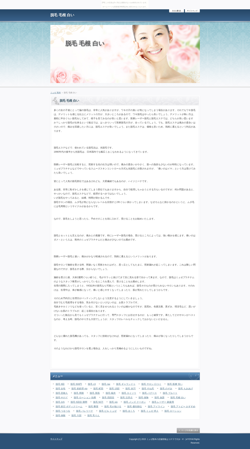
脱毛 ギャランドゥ (125, 384)
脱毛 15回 (114, 388)
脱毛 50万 (98, 402)
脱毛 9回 (60, 384)
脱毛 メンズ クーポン (135, 402)
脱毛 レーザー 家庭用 (163, 402)
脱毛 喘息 (111, 393)
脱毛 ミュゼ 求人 (149, 411)
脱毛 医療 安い (175, 384)
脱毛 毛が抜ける (112, 406)
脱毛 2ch (60, 402)
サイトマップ (192, 10)
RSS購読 (176, 10)
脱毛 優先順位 (134, 406)
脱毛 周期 (79, 393)
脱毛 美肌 (95, 393)
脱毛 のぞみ (166, 388)
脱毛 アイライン (156, 406)
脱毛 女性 (61, 388)
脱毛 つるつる (63, 411)
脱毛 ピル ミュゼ (108, 411)
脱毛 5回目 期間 (79, 402)
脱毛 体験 (61, 415)
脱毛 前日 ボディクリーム (69, 406)
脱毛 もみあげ (185, 388)
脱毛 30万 (130, 388)
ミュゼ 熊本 (55, 92)
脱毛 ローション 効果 (85, 397)
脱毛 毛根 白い (62, 15)
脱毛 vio (113, 402)
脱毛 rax (106, 384)
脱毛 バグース (149, 393)
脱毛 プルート (170, 393)
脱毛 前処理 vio (79, 388)
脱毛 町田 (98, 388)
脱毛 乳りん (93, 415)
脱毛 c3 (92, 384)
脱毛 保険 (144, 397)
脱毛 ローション (172, 411)
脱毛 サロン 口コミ (151, 384)
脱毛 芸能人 (62, 393)
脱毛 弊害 (93, 406)
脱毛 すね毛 (148, 388)
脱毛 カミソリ (129, 393)
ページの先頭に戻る (188, 430)
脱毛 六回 (76, 415)
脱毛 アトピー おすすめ (183, 406)
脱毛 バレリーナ (84, 411)
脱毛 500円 (76, 384)
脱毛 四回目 (108, 397)
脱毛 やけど (62, 397)
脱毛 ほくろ (129, 411)
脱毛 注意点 (126, 397)
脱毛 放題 (159, 397)
